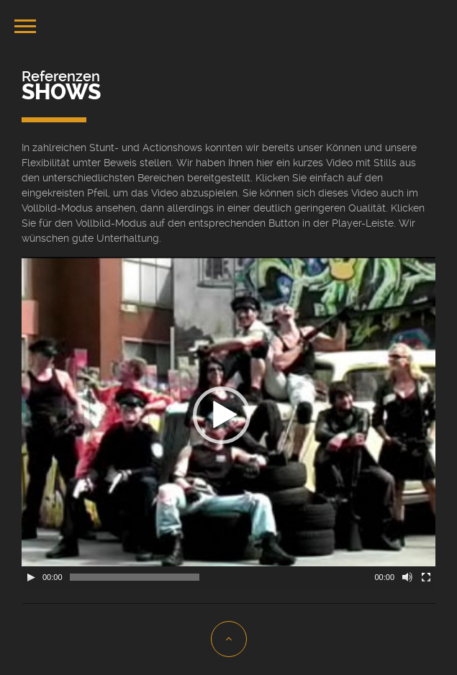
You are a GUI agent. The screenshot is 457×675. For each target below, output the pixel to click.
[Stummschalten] (407, 577)
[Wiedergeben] (31, 577)
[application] (228, 422)
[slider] (134, 577)
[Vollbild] (426, 577)
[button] (221, 415)
